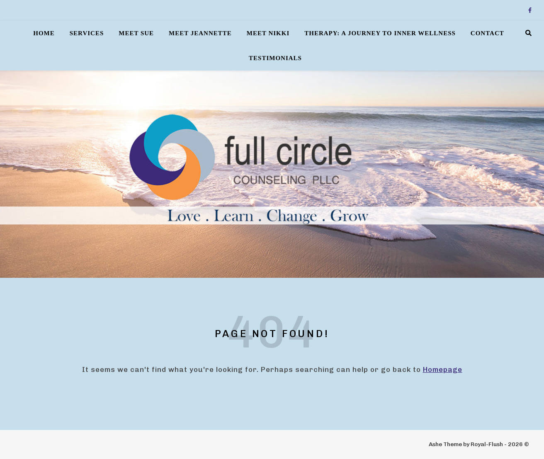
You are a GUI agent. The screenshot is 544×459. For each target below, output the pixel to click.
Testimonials (275, 58)
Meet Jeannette (200, 33)
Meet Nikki (268, 33)
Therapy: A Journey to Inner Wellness (380, 33)
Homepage (442, 369)
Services (87, 33)
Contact (487, 33)
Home (44, 33)
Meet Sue (136, 33)
